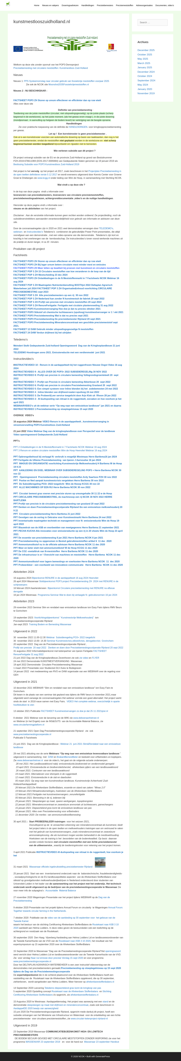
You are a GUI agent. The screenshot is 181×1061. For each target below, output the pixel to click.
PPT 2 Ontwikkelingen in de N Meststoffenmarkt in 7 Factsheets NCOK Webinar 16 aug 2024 (60, 447)
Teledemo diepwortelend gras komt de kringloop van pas (72, 988)
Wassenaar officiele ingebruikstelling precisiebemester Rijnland (67, 867)
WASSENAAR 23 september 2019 (43, 1042)
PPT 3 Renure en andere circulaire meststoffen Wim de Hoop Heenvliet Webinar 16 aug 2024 (60, 450)
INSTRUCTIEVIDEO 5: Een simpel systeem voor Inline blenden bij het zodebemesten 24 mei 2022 (65, 389)
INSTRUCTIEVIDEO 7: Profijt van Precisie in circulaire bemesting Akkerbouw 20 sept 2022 (61, 382)
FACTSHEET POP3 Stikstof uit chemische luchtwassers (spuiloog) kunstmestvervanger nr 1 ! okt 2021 (68, 312)
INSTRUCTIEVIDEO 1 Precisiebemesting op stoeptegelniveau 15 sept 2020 (53, 409)
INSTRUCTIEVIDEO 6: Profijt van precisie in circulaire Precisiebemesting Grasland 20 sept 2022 (65, 385)
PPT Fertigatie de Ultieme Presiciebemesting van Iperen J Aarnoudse (50, 460)
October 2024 (145, 76)
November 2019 (146, 93)
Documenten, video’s (165, 5)
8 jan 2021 (97, 538)
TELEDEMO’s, (106, 228)
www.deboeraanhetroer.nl (86, 718)
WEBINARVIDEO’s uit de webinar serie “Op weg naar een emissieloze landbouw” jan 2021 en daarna (67, 406)
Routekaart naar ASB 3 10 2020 (75, 941)
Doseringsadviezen (70, 5)
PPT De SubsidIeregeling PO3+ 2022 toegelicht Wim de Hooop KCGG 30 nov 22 (56, 484)
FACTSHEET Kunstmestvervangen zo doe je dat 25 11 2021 (71, 711)
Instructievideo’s (35, 232)
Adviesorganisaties (144, 5)
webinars (17, 232)
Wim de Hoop (109, 521)
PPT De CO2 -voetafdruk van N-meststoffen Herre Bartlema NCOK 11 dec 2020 (55, 551)
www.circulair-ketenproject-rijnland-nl (89, 1018)
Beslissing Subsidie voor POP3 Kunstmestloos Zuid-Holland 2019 (46, 164)
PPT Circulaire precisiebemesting (32, 514)
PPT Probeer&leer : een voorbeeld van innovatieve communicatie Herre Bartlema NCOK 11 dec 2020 (68, 565)
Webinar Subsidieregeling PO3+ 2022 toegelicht (70, 637)
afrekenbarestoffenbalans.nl (100, 982)
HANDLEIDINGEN (78, 127)
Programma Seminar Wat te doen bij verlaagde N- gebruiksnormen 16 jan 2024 (77, 595)
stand (106, 1001)
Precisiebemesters (105, 5)
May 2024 (143, 84)
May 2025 (143, 59)
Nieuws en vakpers (50, 5)
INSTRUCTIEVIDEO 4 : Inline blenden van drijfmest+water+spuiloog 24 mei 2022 (56, 392)
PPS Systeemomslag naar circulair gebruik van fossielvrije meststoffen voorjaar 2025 (66, 81)
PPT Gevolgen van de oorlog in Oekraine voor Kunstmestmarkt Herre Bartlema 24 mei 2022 (62, 517)
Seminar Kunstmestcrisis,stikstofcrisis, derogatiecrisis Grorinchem (80, 641)
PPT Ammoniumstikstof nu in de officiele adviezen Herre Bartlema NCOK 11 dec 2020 (59, 544)
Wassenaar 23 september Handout (101, 1042)
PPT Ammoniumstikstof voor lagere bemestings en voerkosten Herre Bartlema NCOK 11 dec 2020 (66, 561)
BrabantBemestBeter (67, 757)
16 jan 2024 (111, 457)
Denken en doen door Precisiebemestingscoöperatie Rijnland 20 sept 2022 (85, 647)
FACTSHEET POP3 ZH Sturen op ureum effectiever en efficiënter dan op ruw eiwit (57, 100)
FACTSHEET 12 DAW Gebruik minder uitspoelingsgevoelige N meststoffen (53, 329)
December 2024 (146, 72)
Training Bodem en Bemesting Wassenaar (50, 624)
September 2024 (146, 80)
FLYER (95, 658)
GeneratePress (103, 1056)
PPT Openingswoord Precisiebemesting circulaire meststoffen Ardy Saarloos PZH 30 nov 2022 (65, 477)
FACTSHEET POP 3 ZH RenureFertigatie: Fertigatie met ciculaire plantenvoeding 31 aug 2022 (63, 305)
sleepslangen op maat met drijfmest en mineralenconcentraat (57, 1005)
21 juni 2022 (73, 514)
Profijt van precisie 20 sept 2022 (29, 647)
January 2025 (145, 67)
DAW (50, 757)
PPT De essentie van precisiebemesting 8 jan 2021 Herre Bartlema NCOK (52, 538)
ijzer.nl (105, 711)
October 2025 (145, 54)
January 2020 (145, 89)
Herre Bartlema (59, 514)
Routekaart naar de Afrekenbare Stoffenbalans (75, 991)
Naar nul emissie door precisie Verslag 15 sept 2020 (57, 958)
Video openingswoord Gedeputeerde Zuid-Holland (40, 434)
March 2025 (144, 63)
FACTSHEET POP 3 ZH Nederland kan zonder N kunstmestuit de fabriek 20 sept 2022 (58, 298)
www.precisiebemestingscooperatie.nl (32, 734)
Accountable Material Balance (61, 890)
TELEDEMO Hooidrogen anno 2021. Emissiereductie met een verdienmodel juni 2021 (59, 352)
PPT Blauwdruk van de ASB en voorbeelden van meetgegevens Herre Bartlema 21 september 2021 (66, 527)
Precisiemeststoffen (124, 5)
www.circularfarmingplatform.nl (28, 724)
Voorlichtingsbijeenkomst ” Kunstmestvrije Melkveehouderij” (64, 617)
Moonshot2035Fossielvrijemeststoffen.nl (69, 84)
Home (36, 5)
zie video (83, 658)
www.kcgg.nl (43, 178)
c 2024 (40, 275)
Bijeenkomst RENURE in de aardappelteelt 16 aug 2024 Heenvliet (65, 578)
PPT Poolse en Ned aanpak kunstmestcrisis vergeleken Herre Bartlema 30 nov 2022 (58, 480)
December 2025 (146, 50)
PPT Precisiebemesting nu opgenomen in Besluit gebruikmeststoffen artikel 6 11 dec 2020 (62, 541)
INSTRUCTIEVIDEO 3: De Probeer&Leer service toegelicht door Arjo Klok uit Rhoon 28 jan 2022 (64, 395)
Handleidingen (87, 5)
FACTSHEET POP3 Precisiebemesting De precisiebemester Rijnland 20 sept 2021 (57, 319)
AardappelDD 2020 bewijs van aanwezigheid (35, 1008)
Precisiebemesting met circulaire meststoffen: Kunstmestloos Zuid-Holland (50, 68)
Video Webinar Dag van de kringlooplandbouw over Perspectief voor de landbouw (71, 431)
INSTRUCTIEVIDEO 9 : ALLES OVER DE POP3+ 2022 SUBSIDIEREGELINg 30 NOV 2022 (60, 372)
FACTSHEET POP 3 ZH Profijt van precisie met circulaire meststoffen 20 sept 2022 (57, 302)
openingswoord (113, 951)
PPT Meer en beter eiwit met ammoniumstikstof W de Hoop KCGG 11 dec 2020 (55, 548)
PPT (57, 521)
